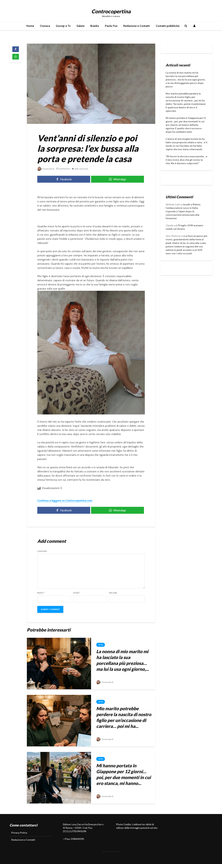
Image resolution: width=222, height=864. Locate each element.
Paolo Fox (111, 26)
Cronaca (45, 26)
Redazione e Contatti (136, 26)
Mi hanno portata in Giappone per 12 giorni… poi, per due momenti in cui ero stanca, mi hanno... (123, 774)
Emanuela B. (46, 168)
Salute (80, 26)
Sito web (113, 593)
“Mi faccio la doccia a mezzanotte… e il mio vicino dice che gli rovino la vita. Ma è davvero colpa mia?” (186, 160)
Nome (40, 593)
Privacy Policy (19, 832)
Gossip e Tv (63, 26)
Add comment (81, 168)
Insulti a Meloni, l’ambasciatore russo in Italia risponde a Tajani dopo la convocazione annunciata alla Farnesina (183, 211)
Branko (94, 26)
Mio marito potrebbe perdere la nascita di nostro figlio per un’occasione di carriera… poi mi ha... (123, 717)
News (100, 645)
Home (30, 26)
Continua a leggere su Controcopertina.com (64, 500)
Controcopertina (111, 11)
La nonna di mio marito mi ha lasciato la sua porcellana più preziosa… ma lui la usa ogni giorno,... (122, 660)
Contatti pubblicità (167, 26)
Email (76, 593)
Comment (42, 551)
